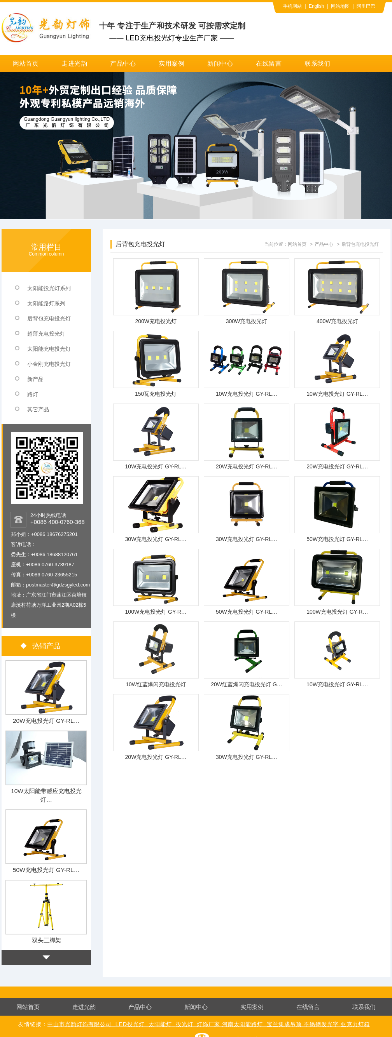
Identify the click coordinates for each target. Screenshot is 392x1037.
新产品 (35, 379)
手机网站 (292, 6)
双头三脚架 (46, 940)
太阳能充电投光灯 (49, 349)
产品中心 (324, 244)
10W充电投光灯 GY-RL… (246, 394)
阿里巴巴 (366, 6)
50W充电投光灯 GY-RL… (337, 539)
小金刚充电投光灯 (49, 364)
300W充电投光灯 (247, 321)
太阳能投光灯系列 (49, 288)
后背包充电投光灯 (360, 244)
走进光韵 (84, 1007)
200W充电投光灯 (156, 321)
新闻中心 (196, 1007)
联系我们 (317, 63)
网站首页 (26, 63)
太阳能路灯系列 (46, 303)
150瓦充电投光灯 (156, 394)
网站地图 (340, 6)
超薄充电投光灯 (46, 334)
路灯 (32, 394)
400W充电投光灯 (337, 321)
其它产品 (38, 409)
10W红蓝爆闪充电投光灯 (156, 684)
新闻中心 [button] (220, 63)
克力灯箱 (358, 1024)
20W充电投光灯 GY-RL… (246, 466)
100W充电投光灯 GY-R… (156, 612)
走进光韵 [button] (74, 63)
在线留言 (269, 63)
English (316, 6)
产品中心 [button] (123, 63)
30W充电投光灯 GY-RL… (156, 539)
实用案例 (172, 63)
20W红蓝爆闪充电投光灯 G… (246, 684)
